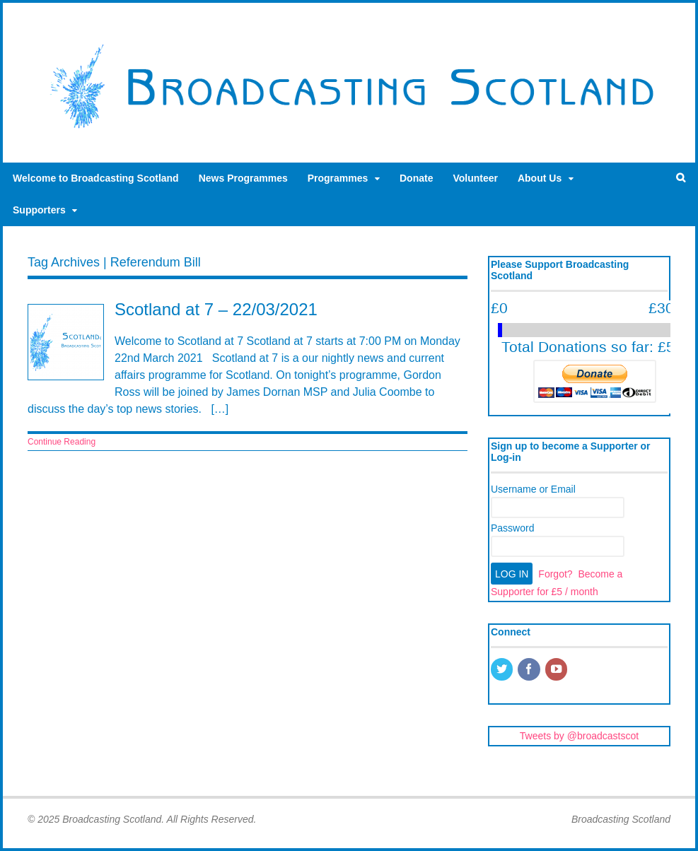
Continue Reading (61, 442)
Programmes (338, 178)
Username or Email (533, 489)
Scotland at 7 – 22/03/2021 (216, 309)
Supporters (39, 210)
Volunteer (475, 178)
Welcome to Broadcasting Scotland (96, 178)
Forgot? (555, 574)
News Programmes (243, 178)
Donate (416, 178)
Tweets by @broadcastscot (579, 735)
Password (512, 528)
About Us (540, 178)
